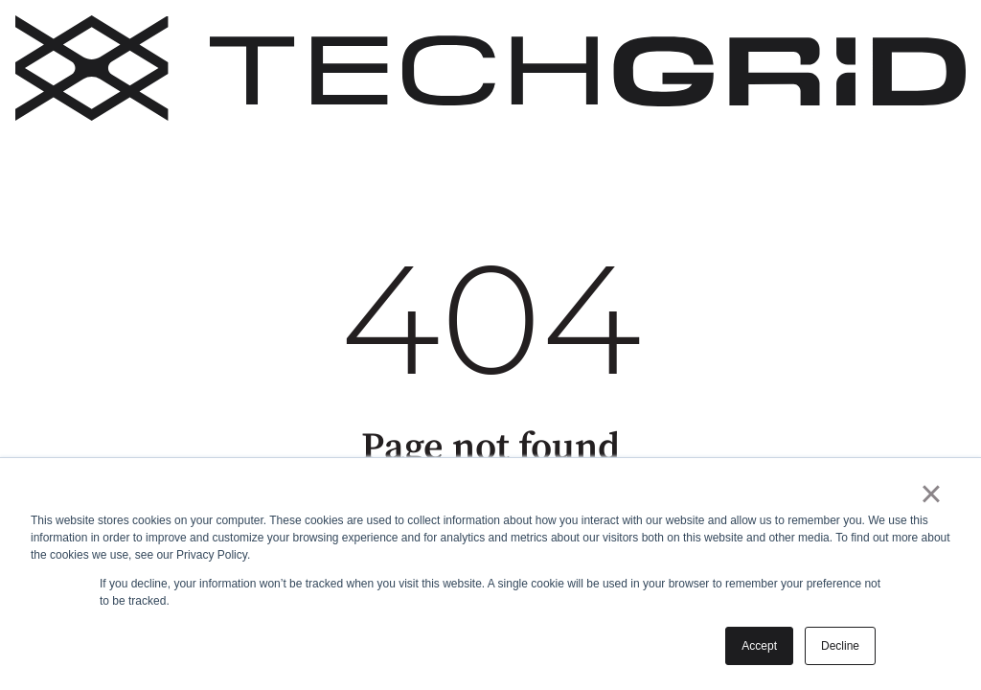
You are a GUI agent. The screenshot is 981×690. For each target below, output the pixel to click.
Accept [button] (759, 646)
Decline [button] (840, 646)
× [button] (931, 493)
